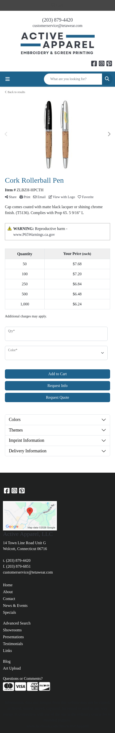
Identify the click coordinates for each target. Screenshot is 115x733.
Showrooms (12, 630)
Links (7, 651)
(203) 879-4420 (57, 20)
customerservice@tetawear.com (58, 26)
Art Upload (12, 668)
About (8, 592)
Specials (9, 612)
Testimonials (13, 644)
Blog (7, 661)
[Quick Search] (73, 79)
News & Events (15, 605)
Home (8, 585)
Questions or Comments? (23, 678)
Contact (9, 599)
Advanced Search (16, 623)
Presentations (13, 637)
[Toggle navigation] (7, 79)
